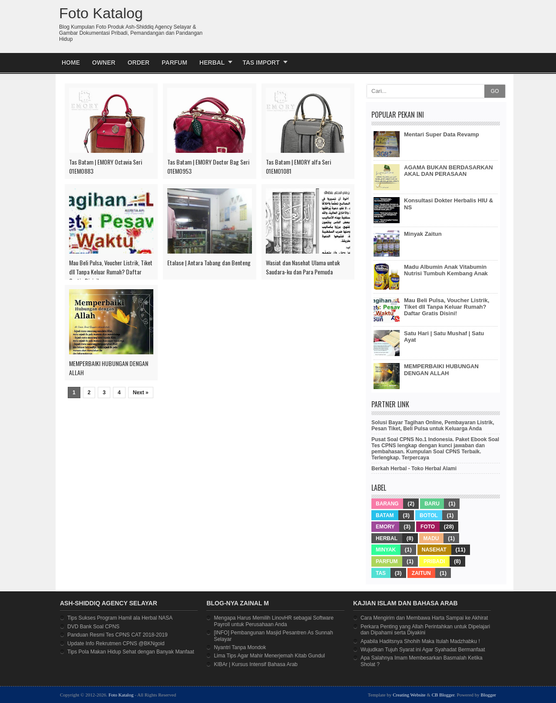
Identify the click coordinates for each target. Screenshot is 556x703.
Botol (429, 515)
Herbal (212, 62)
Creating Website (409, 694)
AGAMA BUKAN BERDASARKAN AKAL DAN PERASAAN (448, 170)
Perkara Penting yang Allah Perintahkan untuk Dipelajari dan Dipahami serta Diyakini (425, 630)
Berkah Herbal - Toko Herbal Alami (414, 468)
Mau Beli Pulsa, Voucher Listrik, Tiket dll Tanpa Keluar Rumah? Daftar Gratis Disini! (110, 271)
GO (495, 91)
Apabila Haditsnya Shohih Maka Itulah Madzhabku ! (420, 641)
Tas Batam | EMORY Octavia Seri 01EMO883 (105, 166)
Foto (427, 527)
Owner (104, 62)
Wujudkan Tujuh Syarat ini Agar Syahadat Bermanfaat (423, 650)
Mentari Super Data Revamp (441, 134)
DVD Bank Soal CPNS (93, 627)
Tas (381, 573)
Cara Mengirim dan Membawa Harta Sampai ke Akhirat (424, 618)
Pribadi (434, 561)
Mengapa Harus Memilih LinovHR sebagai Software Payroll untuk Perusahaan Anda (273, 621)
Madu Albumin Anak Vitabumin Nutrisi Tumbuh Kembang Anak (446, 270)
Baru (432, 504)
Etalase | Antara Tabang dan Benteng (209, 262)
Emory (385, 527)
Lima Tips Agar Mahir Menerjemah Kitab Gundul (269, 656)
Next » (141, 392)
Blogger (488, 694)
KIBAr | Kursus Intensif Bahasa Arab (256, 664)
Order (139, 62)
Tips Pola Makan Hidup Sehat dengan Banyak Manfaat (130, 652)
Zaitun (421, 573)
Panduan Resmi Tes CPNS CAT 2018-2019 (117, 635)
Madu (431, 538)
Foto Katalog (121, 694)
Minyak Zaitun (423, 234)
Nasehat (434, 550)
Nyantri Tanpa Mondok (240, 647)
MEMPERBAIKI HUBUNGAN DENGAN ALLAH (108, 368)
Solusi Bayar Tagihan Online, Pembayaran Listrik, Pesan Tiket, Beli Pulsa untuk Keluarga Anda (432, 425)
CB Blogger (443, 694)
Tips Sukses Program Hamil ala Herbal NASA (119, 618)
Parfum (174, 62)
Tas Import (260, 62)
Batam (385, 515)
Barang (387, 504)
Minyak (386, 550)
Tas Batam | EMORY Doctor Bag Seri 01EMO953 (208, 166)
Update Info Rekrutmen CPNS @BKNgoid (116, 643)
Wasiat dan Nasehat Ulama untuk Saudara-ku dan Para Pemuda (303, 267)
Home (71, 62)
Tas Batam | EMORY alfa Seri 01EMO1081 (298, 166)
